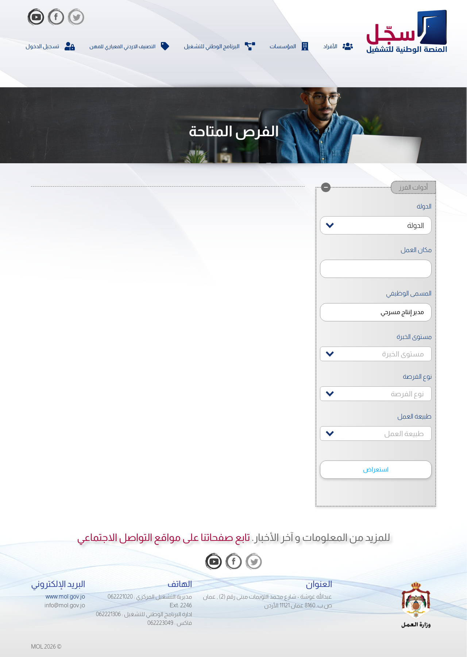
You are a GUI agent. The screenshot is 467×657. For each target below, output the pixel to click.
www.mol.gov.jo (65, 596)
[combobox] (376, 225)
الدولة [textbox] (415, 225)
